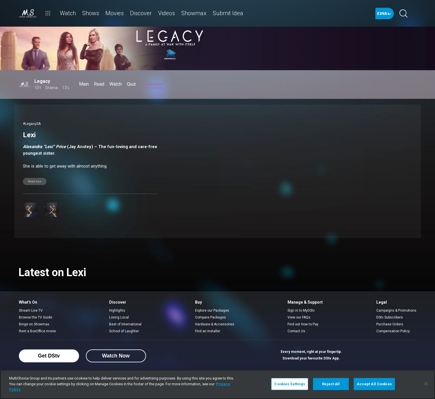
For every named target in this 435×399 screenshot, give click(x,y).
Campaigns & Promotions (396, 310)
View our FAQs (299, 317)
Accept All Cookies (374, 384)
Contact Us (296, 331)
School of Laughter (124, 331)
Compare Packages (210, 317)
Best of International (125, 324)
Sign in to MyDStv (301, 310)
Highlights (117, 310)
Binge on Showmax (34, 324)
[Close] (426, 384)
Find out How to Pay (303, 324)
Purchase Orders (389, 324)
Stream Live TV (31, 310)
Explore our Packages (212, 310)
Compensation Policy (393, 331)
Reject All (331, 384)
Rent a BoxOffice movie (37, 331)
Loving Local (119, 317)
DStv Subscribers (389, 317)
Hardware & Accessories (214, 324)
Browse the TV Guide (35, 317)
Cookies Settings (289, 384)
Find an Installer (207, 331)
